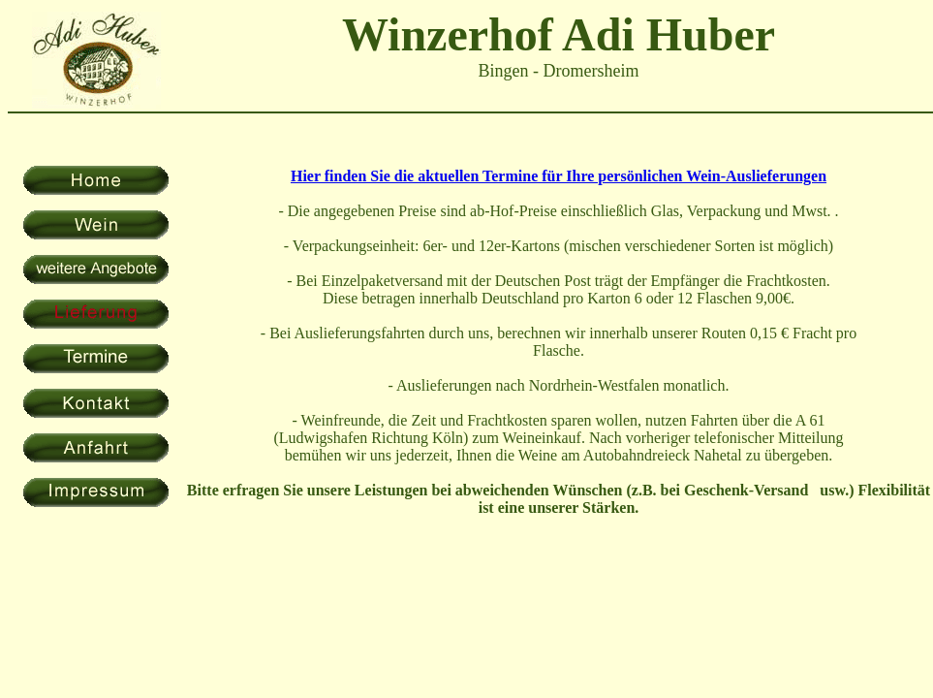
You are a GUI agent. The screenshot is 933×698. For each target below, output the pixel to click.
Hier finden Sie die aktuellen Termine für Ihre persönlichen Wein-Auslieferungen (558, 176)
